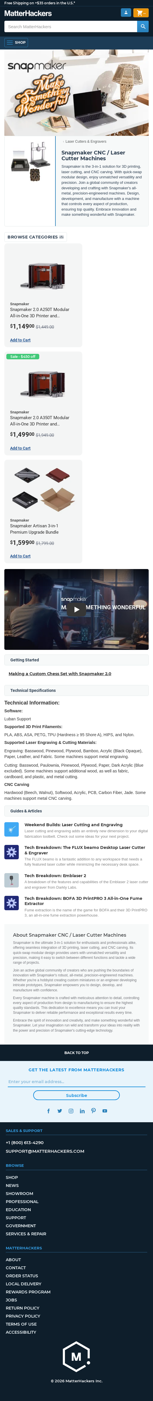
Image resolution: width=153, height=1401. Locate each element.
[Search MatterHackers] (143, 26)
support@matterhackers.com (45, 1151)
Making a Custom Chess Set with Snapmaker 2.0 (60, 673)
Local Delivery (23, 1284)
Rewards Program (28, 1292)
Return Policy (22, 1308)
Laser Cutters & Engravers (86, 142)
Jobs (11, 1300)
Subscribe (76, 1095)
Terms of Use (21, 1324)
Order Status (22, 1275)
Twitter (60, 1111)
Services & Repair (26, 1233)
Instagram (71, 1111)
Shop (12, 1177)
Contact (16, 1267)
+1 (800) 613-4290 (25, 1142)
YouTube (105, 1111)
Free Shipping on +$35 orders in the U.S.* (39, 3)
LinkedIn (82, 1111)
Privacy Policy (23, 1316)
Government (21, 1225)
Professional (22, 1201)
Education (18, 1209)
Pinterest (93, 1111)
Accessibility (21, 1332)
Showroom (19, 1193)
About (13, 1259)
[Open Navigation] (16, 42)
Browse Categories (36, 237)
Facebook (48, 1111)
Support (16, 1217)
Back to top (76, 1053)
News (12, 1185)
